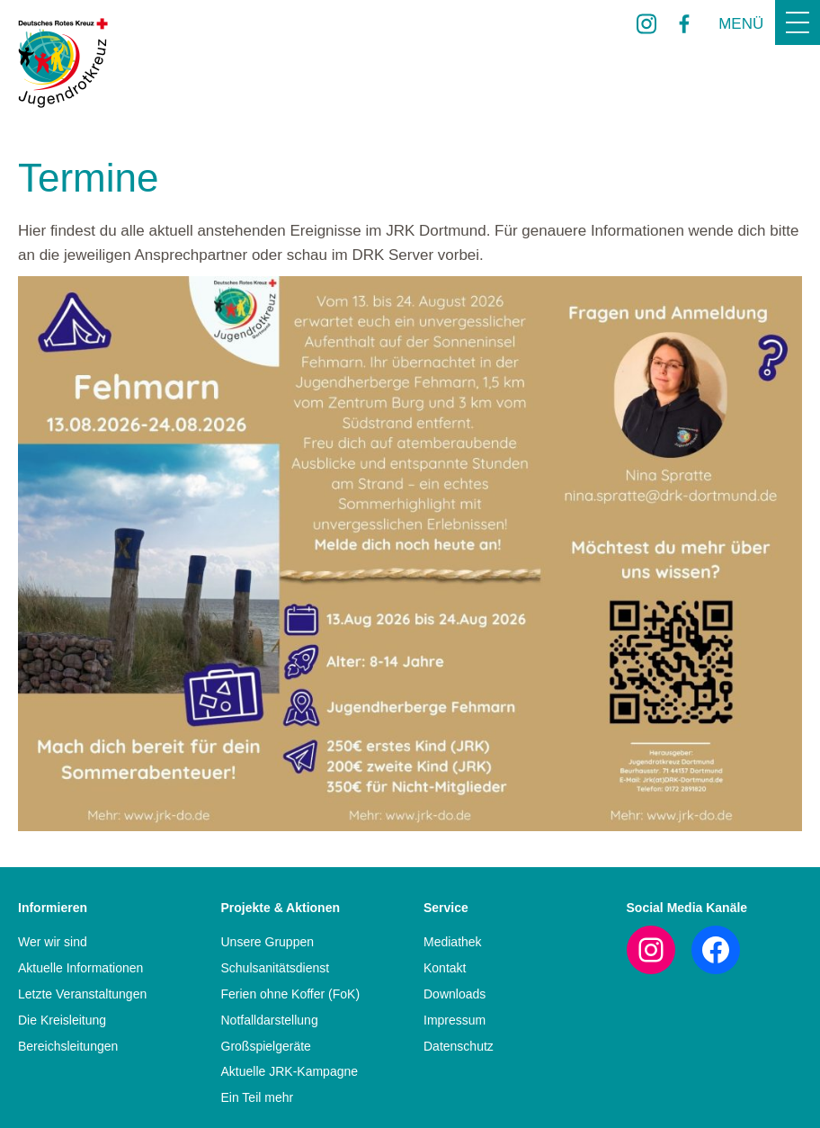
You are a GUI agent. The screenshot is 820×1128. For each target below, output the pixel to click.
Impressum (454, 1020)
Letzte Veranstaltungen (82, 994)
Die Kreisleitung (62, 1020)
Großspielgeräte (266, 1046)
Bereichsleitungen (68, 1046)
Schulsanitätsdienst (275, 968)
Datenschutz (458, 1046)
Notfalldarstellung (269, 1020)
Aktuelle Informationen (80, 968)
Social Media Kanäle (687, 907)
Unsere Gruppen (268, 942)
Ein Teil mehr (257, 1097)
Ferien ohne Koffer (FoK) (291, 994)
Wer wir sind (52, 942)
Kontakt (444, 968)
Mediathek (452, 942)
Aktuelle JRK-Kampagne (290, 1071)
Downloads (454, 994)
